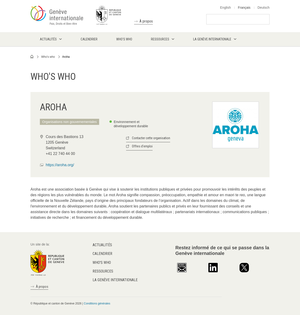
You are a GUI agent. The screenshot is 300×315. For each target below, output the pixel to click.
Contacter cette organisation (151, 138)
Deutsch (264, 7)
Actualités (102, 245)
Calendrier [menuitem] (89, 39)
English (225, 7)
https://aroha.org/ (60, 165)
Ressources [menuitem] (160, 39)
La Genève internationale (115, 280)
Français (244, 7)
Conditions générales (97, 303)
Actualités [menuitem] (48, 39)
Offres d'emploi (142, 146)
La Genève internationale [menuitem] (212, 39)
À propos (146, 21)
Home (32, 56)
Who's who (48, 56)
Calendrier (102, 253)
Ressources (103, 271)
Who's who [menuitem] (124, 39)
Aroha (66, 56)
